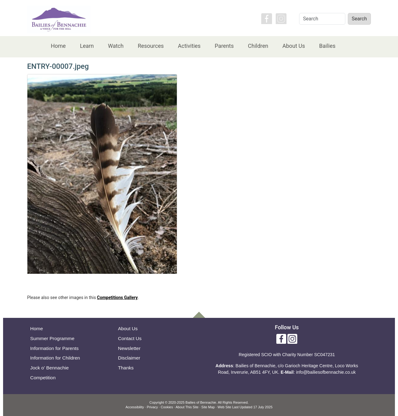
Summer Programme (52, 338)
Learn (87, 46)
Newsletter (129, 348)
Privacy (152, 407)
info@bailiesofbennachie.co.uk (326, 372)
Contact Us (130, 338)
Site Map (208, 407)
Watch (116, 46)
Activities (189, 46)
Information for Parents (54, 348)
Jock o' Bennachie (49, 367)
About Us (293, 46)
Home (58, 46)
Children (258, 46)
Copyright (156, 402)
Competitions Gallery (117, 297)
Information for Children (55, 357)
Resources (151, 46)
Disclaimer (129, 357)
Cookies (167, 407)
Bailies (327, 46)
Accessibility (134, 407)
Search (359, 19)
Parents (224, 46)
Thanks (126, 367)
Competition (43, 377)
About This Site (187, 407)
